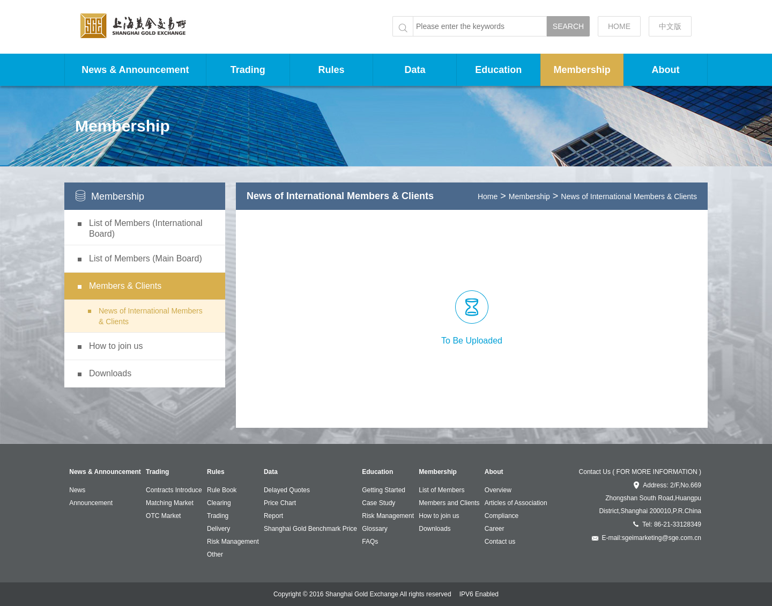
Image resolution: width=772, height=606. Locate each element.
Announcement (91, 503)
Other (215, 554)
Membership (582, 69)
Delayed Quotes (287, 490)
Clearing (219, 503)
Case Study (378, 503)
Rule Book (221, 490)
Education (498, 69)
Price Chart (280, 503)
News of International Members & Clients (629, 196)
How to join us (439, 516)
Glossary (374, 528)
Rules (331, 69)
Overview (498, 490)
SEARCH (568, 26)
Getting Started (383, 490)
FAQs (370, 541)
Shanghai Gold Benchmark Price (310, 528)
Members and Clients (449, 503)
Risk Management (233, 541)
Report (273, 516)
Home (488, 196)
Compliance (501, 516)
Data (414, 69)
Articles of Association (516, 503)
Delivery (218, 528)
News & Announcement (135, 69)
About (666, 69)
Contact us (500, 541)
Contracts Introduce (174, 490)
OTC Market (163, 516)
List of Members (441, 490)
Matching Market (170, 503)
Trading (248, 69)
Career (494, 528)
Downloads (434, 528)
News (77, 490)
